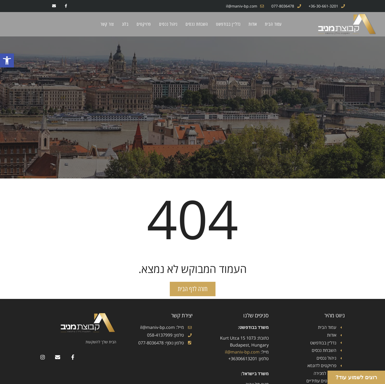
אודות (253, 24)
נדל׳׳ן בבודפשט (228, 24)
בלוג (125, 24)
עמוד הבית (273, 24)
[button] (7, 60)
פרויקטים (144, 24)
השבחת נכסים (197, 24)
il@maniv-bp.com (242, 352)
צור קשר (107, 24)
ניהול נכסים (168, 24)
